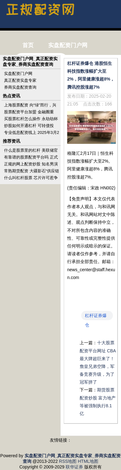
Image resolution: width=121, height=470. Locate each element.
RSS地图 (68, 461)
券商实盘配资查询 (20, 87)
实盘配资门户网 (18, 73)
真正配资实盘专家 (20, 80)
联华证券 (74, 466)
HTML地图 (88, 461)
